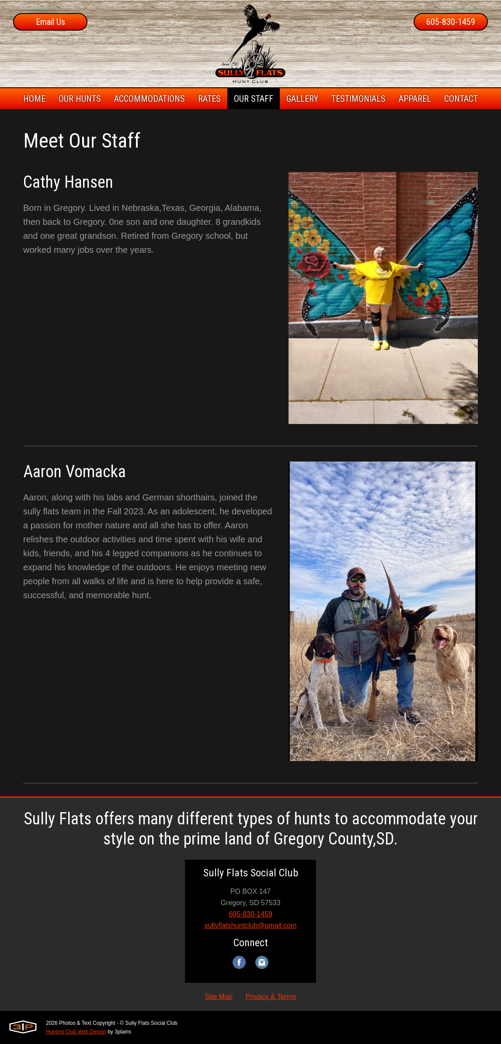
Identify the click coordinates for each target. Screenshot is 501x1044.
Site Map (219, 996)
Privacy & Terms (271, 996)
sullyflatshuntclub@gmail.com (251, 925)
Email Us (50, 22)
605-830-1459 (450, 22)
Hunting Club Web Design (76, 1032)
